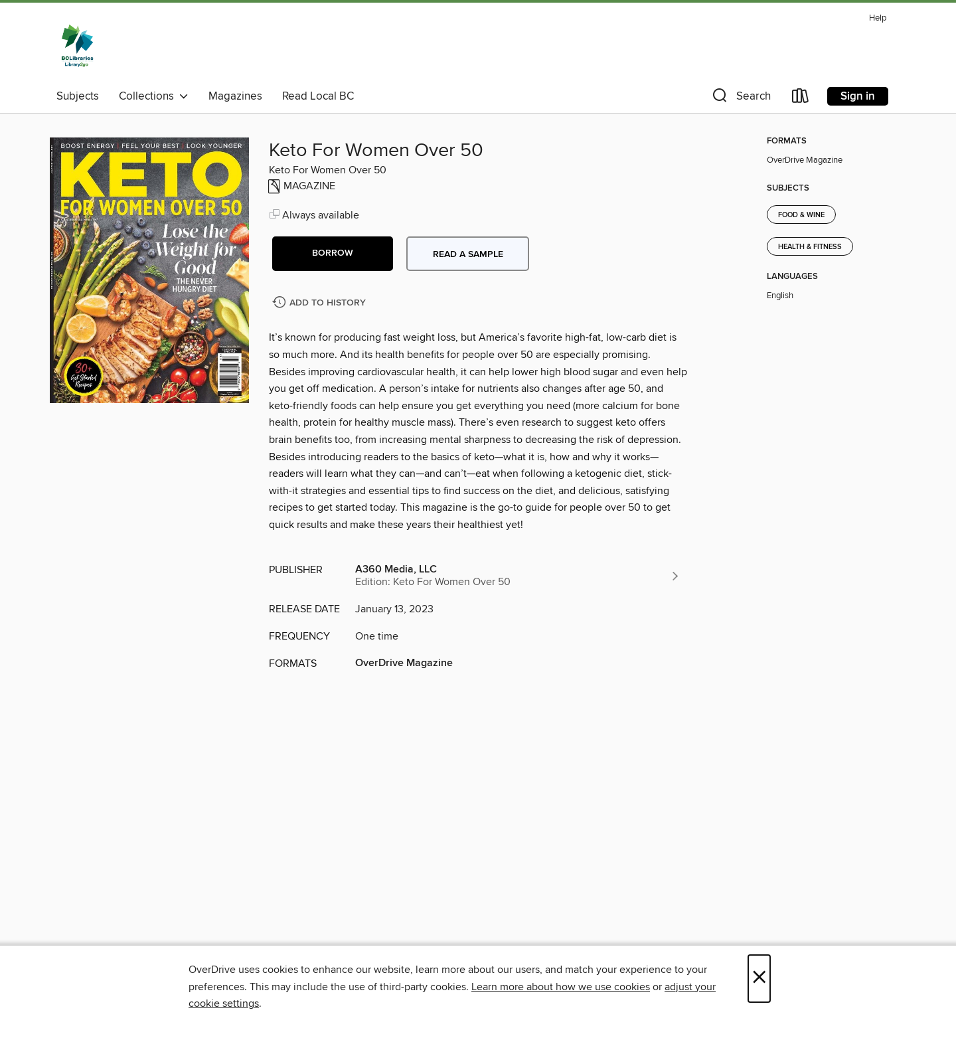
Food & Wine (801, 215)
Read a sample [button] (468, 254)
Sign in (857, 96)
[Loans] (801, 99)
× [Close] (759, 979)
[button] (740, 99)
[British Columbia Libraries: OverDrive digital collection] (77, 46)
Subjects (77, 96)
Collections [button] (154, 96)
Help (877, 18)
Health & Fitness (810, 247)
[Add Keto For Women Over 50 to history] (320, 303)
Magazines (235, 96)
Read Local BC (318, 96)
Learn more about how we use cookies (560, 987)
